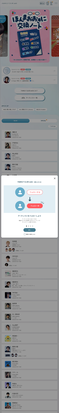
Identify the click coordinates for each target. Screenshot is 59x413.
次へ (29, 230)
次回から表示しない (30, 234)
